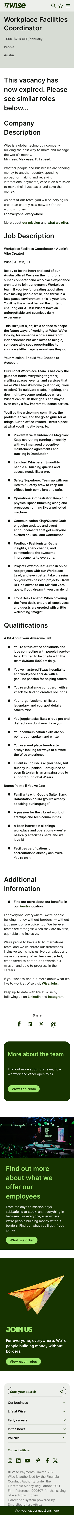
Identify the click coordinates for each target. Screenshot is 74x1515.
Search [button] (62, 1391)
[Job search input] (37, 1391)
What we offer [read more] (22, 1240)
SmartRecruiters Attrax (25, 1504)
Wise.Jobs (50, 983)
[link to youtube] (27, 1461)
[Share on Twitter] (41, 1025)
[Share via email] (54, 1025)
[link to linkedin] (18, 1461)
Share (37, 1015)
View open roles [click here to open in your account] (23, 1362)
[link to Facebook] (47, 1461)
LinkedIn (34, 997)
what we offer (58, 222)
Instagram (55, 997)
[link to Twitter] (55, 1461)
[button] (53, 6)
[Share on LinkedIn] (30, 1025)
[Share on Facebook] (19, 1025)
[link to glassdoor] (38, 1461)
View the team (24, 1089)
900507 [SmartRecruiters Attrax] (37, 1491)
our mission (31, 222)
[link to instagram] (10, 1461)
